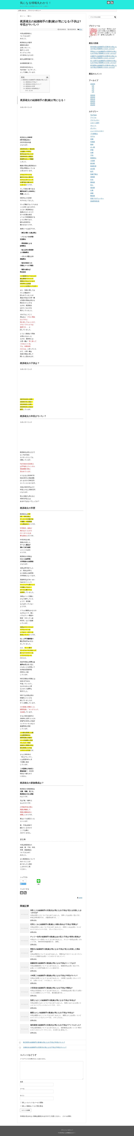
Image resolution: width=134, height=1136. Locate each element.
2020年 (92, 101)
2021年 (92, 99)
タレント (93, 125)
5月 (93, 86)
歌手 (91, 171)
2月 (93, 90)
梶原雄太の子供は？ (32, 82)
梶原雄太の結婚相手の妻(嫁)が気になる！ (36, 80)
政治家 (92, 163)
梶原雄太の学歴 (30, 86)
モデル (92, 136)
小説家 (92, 160)
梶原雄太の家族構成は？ (33, 88)
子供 (91, 155)
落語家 (92, 187)
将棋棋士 (93, 158)
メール (22, 1088)
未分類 (92, 169)
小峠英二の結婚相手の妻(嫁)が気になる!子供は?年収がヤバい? (54, 975)
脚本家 (92, 182)
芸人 (80, 29)
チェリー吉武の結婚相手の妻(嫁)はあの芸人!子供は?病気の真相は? (55, 937)
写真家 (92, 142)
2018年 (92, 105)
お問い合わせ (22, 10)
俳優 (91, 139)
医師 (91, 144)
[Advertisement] (51, 122)
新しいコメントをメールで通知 (32, 1102)
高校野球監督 (94, 201)
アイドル (93, 117)
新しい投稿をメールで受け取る (32, 1106)
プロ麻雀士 (94, 133)
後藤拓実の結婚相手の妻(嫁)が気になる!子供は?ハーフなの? (53, 963)
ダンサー (93, 128)
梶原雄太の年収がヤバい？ (33, 84)
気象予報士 (94, 174)
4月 (93, 88)
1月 (93, 92)
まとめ (31, 90)
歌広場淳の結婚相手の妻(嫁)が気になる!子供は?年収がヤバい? (42, 1042)
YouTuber (93, 115)
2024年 (92, 97)
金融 (91, 193)
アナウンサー (94, 120)
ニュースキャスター (97, 131)
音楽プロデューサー (97, 198)
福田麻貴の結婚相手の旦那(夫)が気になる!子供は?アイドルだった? (55, 1025)
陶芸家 (92, 196)
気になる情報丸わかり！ (35, 2)
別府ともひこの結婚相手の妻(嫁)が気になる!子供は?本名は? (53, 1000)
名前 (21, 1082)
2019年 (92, 103)
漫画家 (92, 177)
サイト (22, 1095)
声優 (91, 150)
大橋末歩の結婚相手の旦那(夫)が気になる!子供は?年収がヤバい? (42, 1047)
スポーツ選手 (94, 123)
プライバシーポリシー (34, 10)
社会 (91, 179)
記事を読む (33, 920)
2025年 (92, 95)
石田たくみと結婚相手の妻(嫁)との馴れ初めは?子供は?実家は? (54, 924)
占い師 (92, 147)
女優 (91, 152)
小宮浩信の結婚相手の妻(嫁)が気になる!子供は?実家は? (51, 988)
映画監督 (93, 166)
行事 (91, 190)
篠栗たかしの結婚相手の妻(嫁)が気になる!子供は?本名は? (52, 1013)
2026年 (92, 84)
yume (80, 897)
